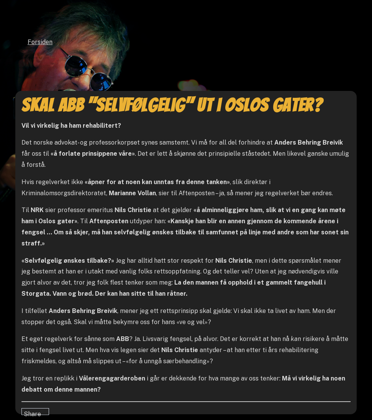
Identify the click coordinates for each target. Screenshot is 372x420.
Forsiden (40, 42)
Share (32, 412)
